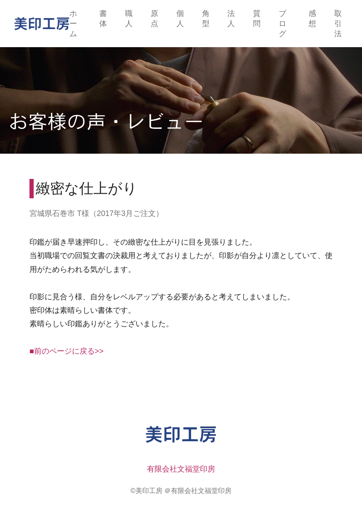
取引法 (338, 23)
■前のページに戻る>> (66, 351)
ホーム (73, 23)
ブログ (282, 23)
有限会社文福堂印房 (181, 469)
